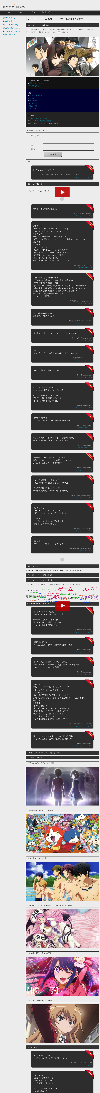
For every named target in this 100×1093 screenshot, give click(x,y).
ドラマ (32, 12)
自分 (69, 598)
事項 (57, 594)
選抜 (60, 599)
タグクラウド (33, 103)
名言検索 (8, 21)
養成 (82, 599)
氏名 (82, 597)
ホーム (7, 12)
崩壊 (57, 595)
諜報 (37, 599)
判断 (76, 594)
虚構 (76, 598)
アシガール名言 (87, 1065)
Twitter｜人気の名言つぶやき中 (39, 118)
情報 (90, 595)
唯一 (94, 594)
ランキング (46, 12)
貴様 (49, 599)
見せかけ (92, 598)
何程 (72, 594)
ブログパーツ (10, 18)
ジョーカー (78, 590)
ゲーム (65, 589)
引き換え (75, 594)
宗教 (51, 595)
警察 (45, 599)
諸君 (41, 599)
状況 (85, 597)
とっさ (46, 589)
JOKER (35, 590)
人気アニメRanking (12, 28)
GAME (30, 591)
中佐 (53, 594)
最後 (56, 596)
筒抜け (36, 597)
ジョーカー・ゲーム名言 (84, 177)
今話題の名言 (10, 35)
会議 (68, 594)
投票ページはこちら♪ (36, 83)
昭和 (42, 597)
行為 (80, 598)
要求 (86, 598)
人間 (61, 594)
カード (54, 590)
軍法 (52, 599)
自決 (72, 598)
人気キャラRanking (12, 31)
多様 (38, 596)
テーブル (29, 593)
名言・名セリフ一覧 (35, 95)
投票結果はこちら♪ (35, 86)
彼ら (78, 596)
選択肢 (64, 599)
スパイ (90, 589)
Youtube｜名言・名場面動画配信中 (40, 121)
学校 (48, 595)
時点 (45, 597)
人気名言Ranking (11, 25)
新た (30, 597)
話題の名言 (32, 108)
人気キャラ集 (33, 106)
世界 (49, 594)
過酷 (56, 599)
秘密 (92, 597)
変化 (34, 596)
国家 (30, 596)
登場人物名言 (33, 101)
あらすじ (32, 98)
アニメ (20, 12)
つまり (41, 589)
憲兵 (94, 595)
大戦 (41, 595)
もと (49, 590)
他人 (64, 594)
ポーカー (36, 593)
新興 (34, 597)
